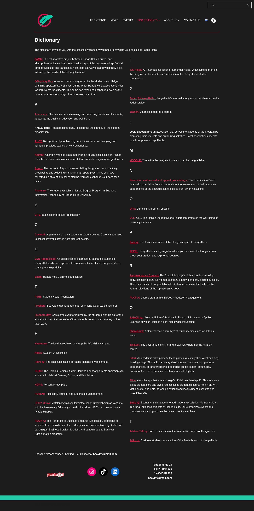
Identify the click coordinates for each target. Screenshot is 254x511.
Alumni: (39, 155)
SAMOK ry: (136, 319)
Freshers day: (43, 316)
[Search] (226, 5)
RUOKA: (135, 299)
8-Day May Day (44, 81)
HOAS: (39, 373)
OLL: (133, 218)
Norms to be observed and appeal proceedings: (159, 180)
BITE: (38, 216)
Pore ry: (134, 243)
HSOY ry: (40, 423)
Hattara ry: (41, 345)
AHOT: (39, 142)
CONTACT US (192, 20)
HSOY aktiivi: (43, 405)
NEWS (114, 20)
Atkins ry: (41, 191)
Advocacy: (41, 114)
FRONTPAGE (97, 20)
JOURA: (134, 112)
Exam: (38, 278)
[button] (158, 20)
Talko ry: (135, 442)
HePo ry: (40, 364)
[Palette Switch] (213, 20)
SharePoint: (137, 332)
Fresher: (40, 307)
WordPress (63, 507)
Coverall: (40, 236)
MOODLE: (136, 160)
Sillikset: (135, 346)
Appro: (39, 169)
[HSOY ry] (44, 20)
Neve (38, 507)
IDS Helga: (136, 70)
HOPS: (39, 387)
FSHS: (38, 298)
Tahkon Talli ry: (139, 433)
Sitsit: (133, 360)
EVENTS (127, 20)
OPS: (133, 209)
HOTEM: (40, 396)
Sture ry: (135, 404)
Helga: (39, 354)
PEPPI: (134, 252)
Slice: (133, 382)
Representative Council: (144, 276)
